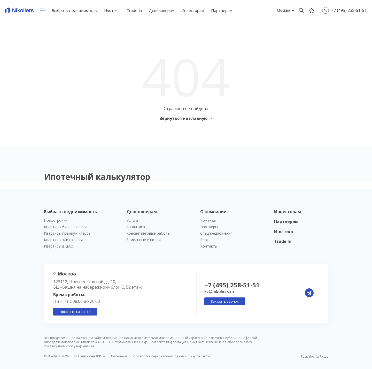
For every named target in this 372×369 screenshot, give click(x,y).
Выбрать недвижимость (74, 10)
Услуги (132, 220)
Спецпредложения (216, 233)
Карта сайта (200, 356)
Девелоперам (161, 10)
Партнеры (209, 226)
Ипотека (112, 10)
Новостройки (55, 220)
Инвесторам (192, 10)
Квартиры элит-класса (63, 239)
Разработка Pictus (314, 356)
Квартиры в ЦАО (58, 246)
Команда (208, 220)
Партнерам (221, 10)
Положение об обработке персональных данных (148, 356)
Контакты (209, 246)
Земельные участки (143, 239)
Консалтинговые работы (148, 233)
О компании (213, 211)
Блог (204, 239)
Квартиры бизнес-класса (65, 226)
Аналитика (135, 226)
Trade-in (134, 10)
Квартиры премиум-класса (67, 233)
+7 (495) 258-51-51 (349, 10)
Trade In (282, 241)
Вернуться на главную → (186, 118)
